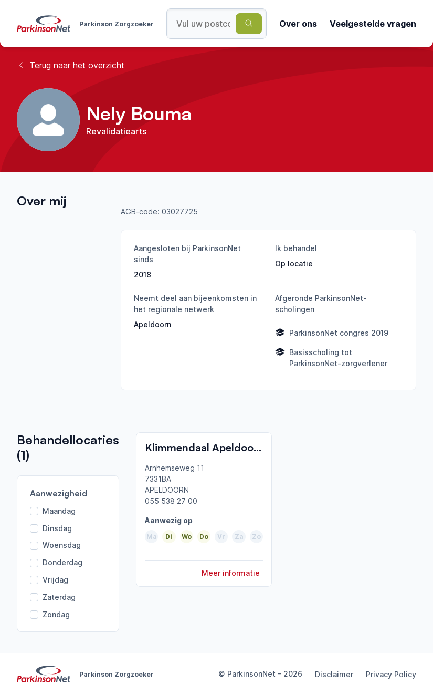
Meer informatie (231, 572)
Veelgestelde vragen (373, 23)
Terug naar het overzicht (70, 65)
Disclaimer (334, 674)
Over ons (298, 23)
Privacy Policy (391, 674)
